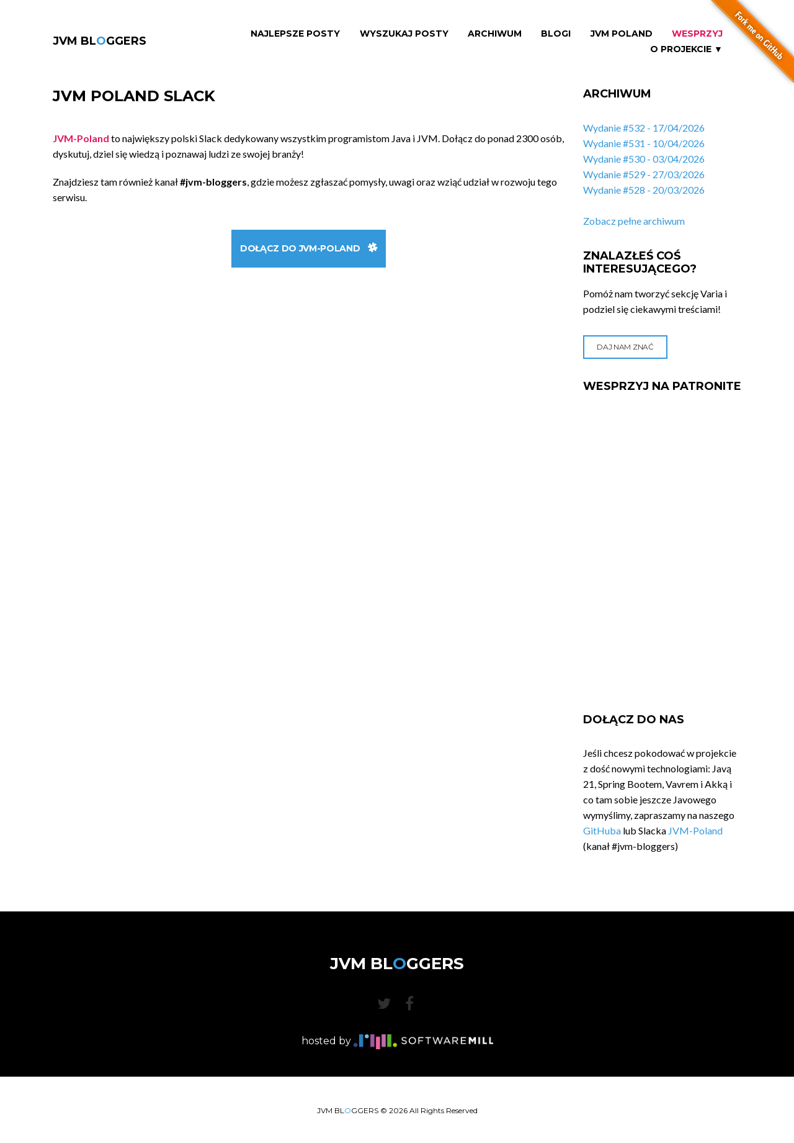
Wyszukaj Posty (404, 34)
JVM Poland (622, 34)
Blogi (556, 34)
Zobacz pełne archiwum (634, 221)
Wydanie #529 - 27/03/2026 (644, 174)
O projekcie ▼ (686, 49)
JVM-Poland (695, 830)
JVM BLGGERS (99, 41)
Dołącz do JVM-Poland (308, 248)
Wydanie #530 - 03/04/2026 (644, 159)
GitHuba (602, 830)
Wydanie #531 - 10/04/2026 (644, 143)
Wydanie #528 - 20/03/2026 (644, 190)
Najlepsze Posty (295, 34)
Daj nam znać (625, 346)
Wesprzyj (697, 34)
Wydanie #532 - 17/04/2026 (644, 127)
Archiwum (495, 34)
